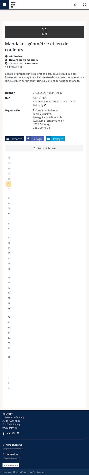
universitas (12, 454)
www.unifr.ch (9, 427)
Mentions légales (20, 472)
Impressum (6, 472)
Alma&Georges (14, 444)
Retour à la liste (46, 148)
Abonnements (11, 465)
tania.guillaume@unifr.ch (47, 117)
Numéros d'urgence (36, 472)
